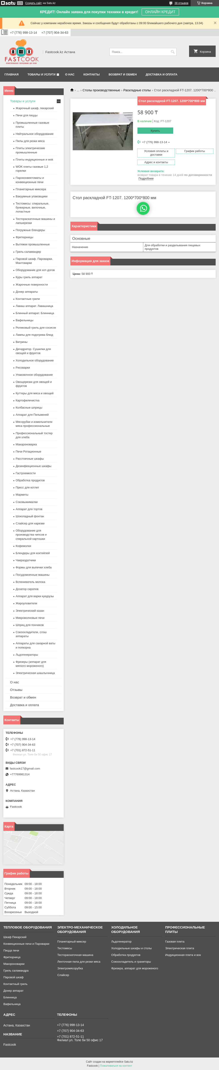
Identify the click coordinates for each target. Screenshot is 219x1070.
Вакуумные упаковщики (32, 196)
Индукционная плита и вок (183, 955)
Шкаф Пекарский (14, 937)
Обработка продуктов (30, 480)
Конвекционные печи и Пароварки (26, 943)
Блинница (10, 997)
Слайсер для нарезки (30, 523)
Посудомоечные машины (32, 574)
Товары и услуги (41, 74)
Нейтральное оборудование (34, 134)
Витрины (21, 342)
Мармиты (22, 494)
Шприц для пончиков (30, 625)
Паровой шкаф (13, 977)
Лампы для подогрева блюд (34, 334)
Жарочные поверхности (32, 284)
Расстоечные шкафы (30, 458)
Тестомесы (64, 948)
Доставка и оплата (161, 74)
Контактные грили (28, 298)
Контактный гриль (15, 984)
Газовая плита (174, 941)
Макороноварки (13, 964)
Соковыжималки (27, 502)
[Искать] (173, 52)
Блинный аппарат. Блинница (35, 313)
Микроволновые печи (30, 617)
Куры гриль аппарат (29, 277)
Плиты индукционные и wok (34, 159)
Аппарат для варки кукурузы (35, 596)
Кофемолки (23, 546)
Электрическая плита (179, 948)
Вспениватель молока (30, 582)
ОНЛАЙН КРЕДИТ (160, 12)
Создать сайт (33, 3)
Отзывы (16, 690)
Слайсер (63, 975)
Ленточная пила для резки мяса (78, 961)
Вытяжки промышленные (33, 244)
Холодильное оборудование (35, 360)
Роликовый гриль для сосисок (36, 327)
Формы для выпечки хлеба (34, 567)
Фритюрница (11, 957)
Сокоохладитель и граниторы (131, 961)
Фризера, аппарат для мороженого (134, 968)
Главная (11, 74)
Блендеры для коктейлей (33, 553)
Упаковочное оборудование (34, 374)
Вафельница (12, 1004)
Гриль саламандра (16, 970)
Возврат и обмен (123, 74)
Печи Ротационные (28, 451)
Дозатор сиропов (27, 589)
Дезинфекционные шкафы (33, 466)
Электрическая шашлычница (35, 673)
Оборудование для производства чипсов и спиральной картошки (31, 534)
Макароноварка (26, 444)
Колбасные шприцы (29, 407)
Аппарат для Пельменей (32, 414)
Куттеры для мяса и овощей (35, 393)
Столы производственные (101, 90)
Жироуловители (26, 603)
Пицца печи (11, 950)
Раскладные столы (137, 90)
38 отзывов (181, 3)
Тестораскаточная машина (75, 955)
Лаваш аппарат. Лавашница (34, 306)
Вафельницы (24, 320)
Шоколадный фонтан (30, 516)
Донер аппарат (13, 990)
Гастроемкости (26, 473)
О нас (70, 74)
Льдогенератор (121, 941)
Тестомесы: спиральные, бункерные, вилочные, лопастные (32, 207)
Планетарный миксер (71, 941)
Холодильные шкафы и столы (131, 948)
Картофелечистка (27, 400)
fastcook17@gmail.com (25, 768)
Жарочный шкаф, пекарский (35, 108)
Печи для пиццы (27, 115)
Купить (155, 130)
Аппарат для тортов (29, 509)
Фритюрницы (24, 237)
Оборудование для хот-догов (35, 270)
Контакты (91, 74)
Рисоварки (23, 367)
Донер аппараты (27, 291)
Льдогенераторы (27, 654)
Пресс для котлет (27, 487)
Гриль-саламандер (28, 251)
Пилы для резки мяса (30, 141)
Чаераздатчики (26, 560)
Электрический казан (30, 610)
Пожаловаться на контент (116, 1065)
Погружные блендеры (30, 230)
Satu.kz (128, 1061)
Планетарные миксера (31, 189)
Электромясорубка (70, 968)
